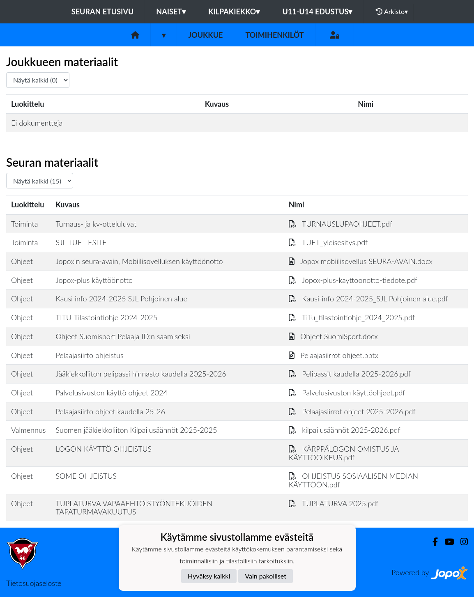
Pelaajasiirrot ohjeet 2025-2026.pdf (352, 411)
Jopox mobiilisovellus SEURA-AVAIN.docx (361, 261)
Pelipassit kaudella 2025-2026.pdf (350, 373)
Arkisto (392, 11)
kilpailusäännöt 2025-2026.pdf (344, 429)
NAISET (171, 11)
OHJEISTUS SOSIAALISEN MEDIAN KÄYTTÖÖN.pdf (353, 480)
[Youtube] (446, 541)
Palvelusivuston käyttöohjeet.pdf (347, 392)
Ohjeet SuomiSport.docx (333, 336)
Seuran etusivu (102, 11)
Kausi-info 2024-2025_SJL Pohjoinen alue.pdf (368, 298)
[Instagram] (461, 541)
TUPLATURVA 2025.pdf (334, 503)
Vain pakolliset (265, 576)
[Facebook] (432, 541)
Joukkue (205, 34)
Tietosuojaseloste (33, 583)
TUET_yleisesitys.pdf (328, 242)
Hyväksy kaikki (209, 576)
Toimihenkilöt (274, 34)
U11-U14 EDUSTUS (317, 11)
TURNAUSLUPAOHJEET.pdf (340, 223)
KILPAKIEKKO (234, 11)
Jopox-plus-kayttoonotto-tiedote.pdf (353, 280)
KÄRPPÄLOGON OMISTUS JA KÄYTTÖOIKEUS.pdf (344, 453)
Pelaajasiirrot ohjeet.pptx (333, 355)
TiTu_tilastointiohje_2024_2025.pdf (352, 317)
